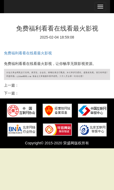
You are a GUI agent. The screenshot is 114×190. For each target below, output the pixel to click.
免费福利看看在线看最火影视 (28, 53)
